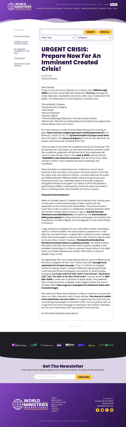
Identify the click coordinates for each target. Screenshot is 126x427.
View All (104, 32)
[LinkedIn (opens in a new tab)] (111, 409)
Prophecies (70, 9)
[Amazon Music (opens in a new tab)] (81, 345)
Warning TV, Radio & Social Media (52, 9)
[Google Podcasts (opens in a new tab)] (46, 345)
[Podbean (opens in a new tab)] (91, 345)
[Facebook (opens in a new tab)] (97, 409)
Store (118, 9)
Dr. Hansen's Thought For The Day (22, 51)
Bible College (87, 5)
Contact (102, 5)
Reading (105, 9)
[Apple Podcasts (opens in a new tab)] (19, 345)
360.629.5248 (107, 403)
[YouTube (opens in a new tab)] (102, 409)
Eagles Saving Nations (92, 9)
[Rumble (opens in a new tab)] (107, 409)
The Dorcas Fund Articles (22, 64)
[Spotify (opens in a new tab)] (106, 345)
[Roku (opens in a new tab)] (59, 345)
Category (82, 37)
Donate (110, 5)
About (54, 5)
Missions (79, 9)
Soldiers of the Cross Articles (21, 42)
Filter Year (47, 37)
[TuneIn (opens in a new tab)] (33, 345)
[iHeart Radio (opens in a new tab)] (69, 345)
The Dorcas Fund (75, 5)
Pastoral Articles (22, 36)
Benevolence (62, 5)
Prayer (95, 5)
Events (112, 9)
